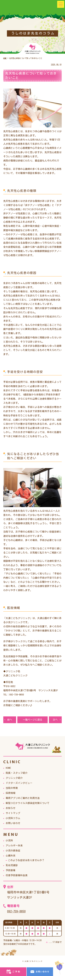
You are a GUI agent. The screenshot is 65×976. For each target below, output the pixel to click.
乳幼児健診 (12, 865)
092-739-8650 (17, 911)
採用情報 (10, 793)
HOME (8, 768)
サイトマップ (13, 813)
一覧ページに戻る (32, 720)
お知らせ (10, 808)
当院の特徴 (12, 788)
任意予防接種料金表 (17, 875)
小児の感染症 (13, 851)
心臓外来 (10, 856)
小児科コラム (13, 818)
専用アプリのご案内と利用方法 (23, 798)
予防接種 (10, 870)
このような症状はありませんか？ (26, 860)
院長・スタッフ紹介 (17, 773)
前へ (9, 720)
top (59, 967)
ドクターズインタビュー (19, 783)
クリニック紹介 (14, 778)
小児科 (9, 840)
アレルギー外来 (14, 846)
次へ (55, 720)
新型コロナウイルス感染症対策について (27, 803)
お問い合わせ (13, 823)
